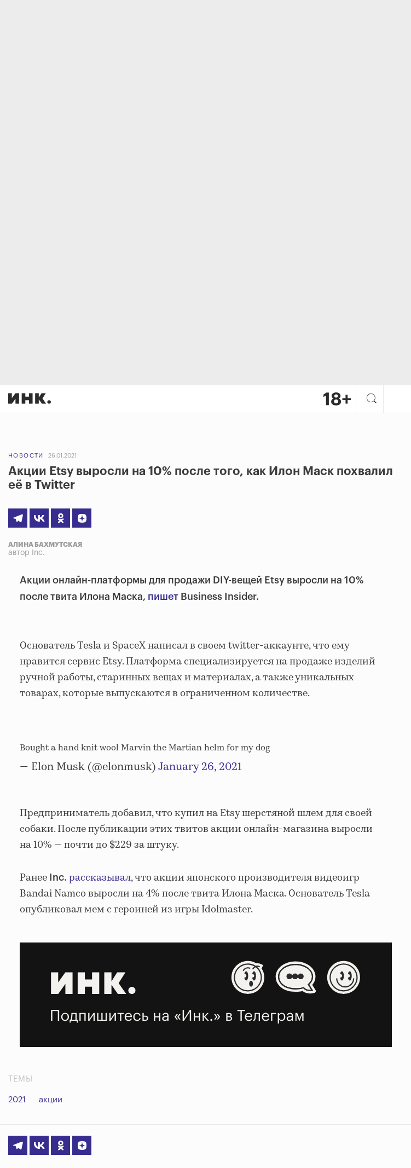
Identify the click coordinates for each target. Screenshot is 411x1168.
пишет (163, 597)
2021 (17, 1100)
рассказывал (100, 878)
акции (50, 1100)
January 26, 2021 (200, 767)
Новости (26, 456)
